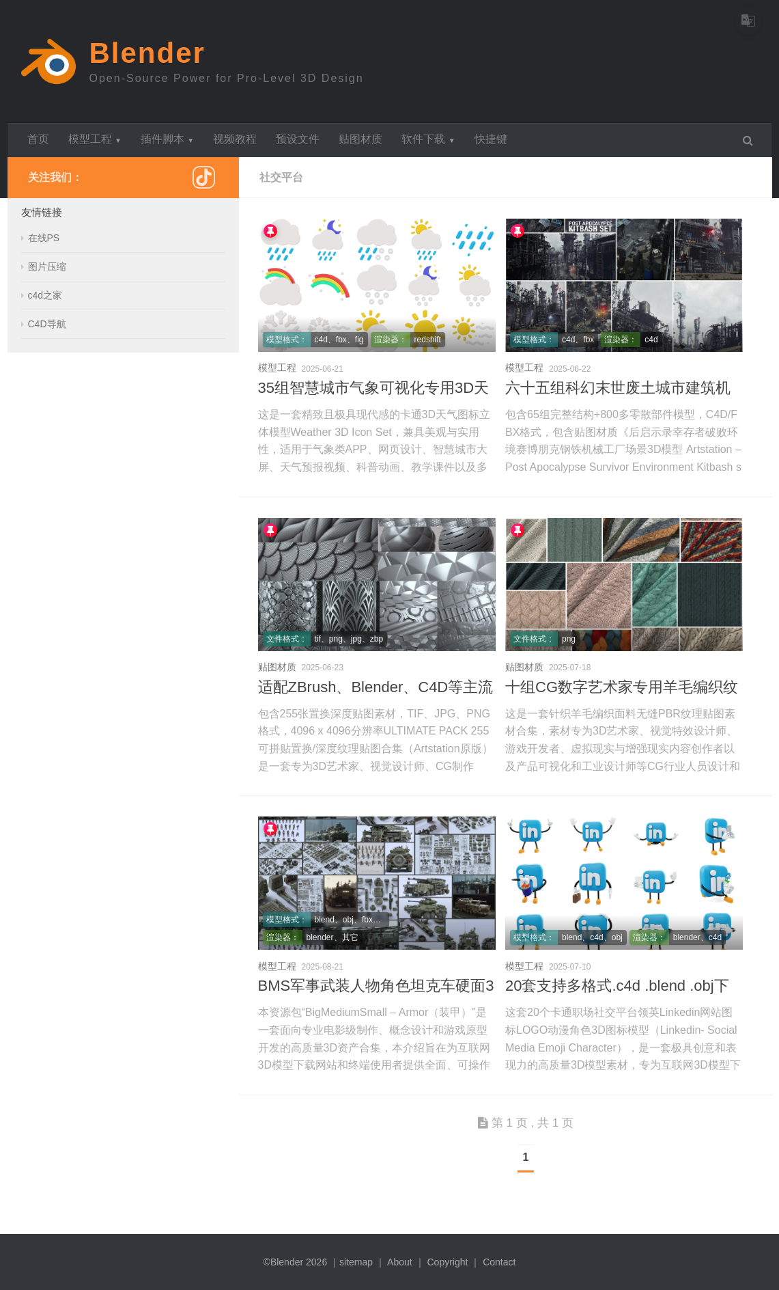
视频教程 (235, 139)
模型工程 (95, 139)
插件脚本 (167, 139)
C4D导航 (47, 323)
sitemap (356, 1262)
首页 (38, 139)
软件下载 (428, 139)
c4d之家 (45, 295)
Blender (147, 53)
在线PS (44, 237)
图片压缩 (47, 266)
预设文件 (298, 139)
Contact (499, 1262)
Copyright (447, 1262)
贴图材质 (360, 139)
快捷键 (491, 139)
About (399, 1262)
